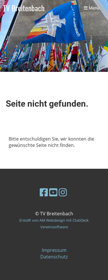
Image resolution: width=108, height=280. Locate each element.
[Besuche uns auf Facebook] (44, 192)
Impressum (54, 250)
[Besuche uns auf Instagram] (63, 192)
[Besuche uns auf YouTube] (53, 192)
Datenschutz (54, 257)
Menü (91, 8)
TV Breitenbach (24, 8)
